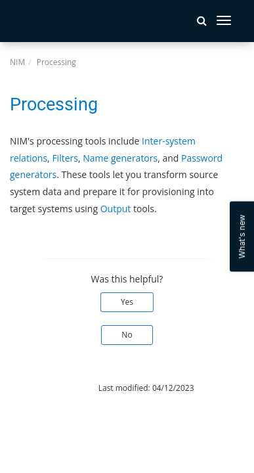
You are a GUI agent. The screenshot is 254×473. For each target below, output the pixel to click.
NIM (17, 62)
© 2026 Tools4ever (44, 388)
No (126, 334)
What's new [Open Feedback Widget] (242, 237)
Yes (127, 301)
